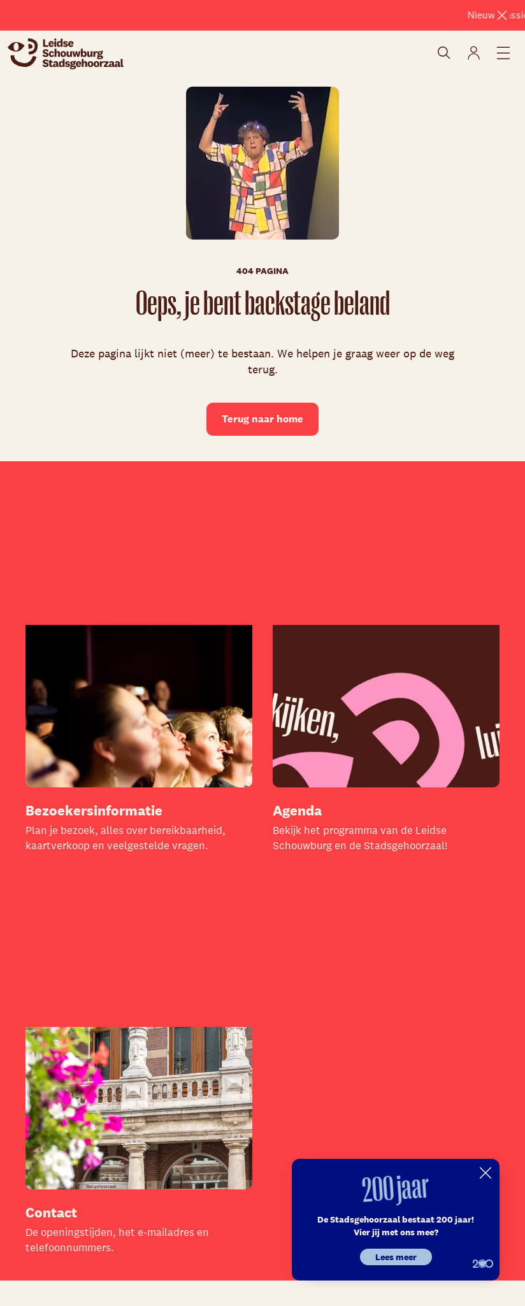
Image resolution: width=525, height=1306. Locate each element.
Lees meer (396, 1257)
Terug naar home (262, 419)
